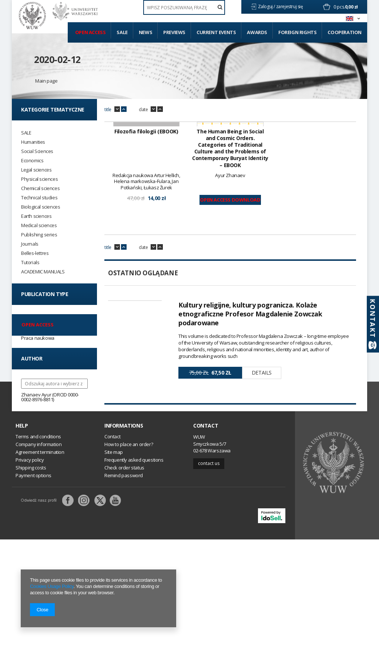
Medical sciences (39, 225)
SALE (26, 133)
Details (262, 466)
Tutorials (30, 262)
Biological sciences (40, 207)
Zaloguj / (267, 6)
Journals (29, 244)
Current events (216, 32)
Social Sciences (37, 151)
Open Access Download (230, 293)
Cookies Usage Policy (51, 586)
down (117, 109)
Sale (122, 32)
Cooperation (345, 32)
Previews (174, 32)
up (124, 109)
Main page (46, 80)
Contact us (208, 572)
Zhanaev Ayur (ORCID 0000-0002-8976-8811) (50, 397)
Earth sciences (36, 216)
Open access (90, 32)
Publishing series (39, 235)
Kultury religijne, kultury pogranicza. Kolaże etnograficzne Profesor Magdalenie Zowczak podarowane (250, 407)
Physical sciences (39, 179)
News (145, 32)
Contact (205, 534)
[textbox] (184, 7)
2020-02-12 (57, 59)
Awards (257, 32)
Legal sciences (36, 170)
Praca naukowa (37, 338)
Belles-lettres (34, 253)
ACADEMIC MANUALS (43, 272)
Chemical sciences (40, 188)
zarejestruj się (290, 6)
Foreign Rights (297, 32)
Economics (32, 160)
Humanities (33, 142)
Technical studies (39, 198)
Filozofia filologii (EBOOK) (146, 225)
